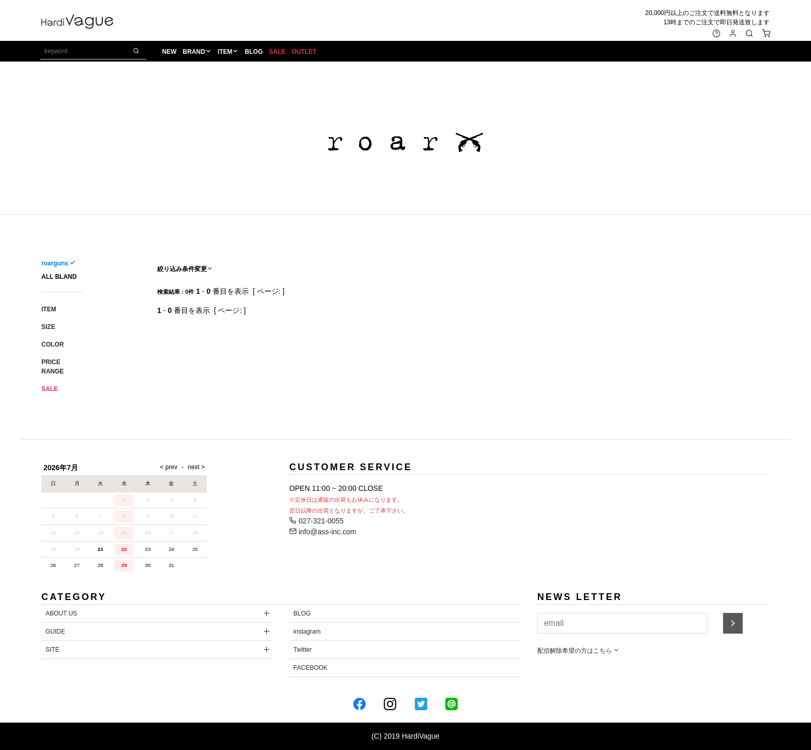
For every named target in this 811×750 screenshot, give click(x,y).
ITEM (225, 52)
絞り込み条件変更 (185, 269)
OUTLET (304, 52)
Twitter (302, 649)
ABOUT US (61, 613)
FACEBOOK (310, 667)
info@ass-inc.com (322, 532)
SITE (52, 649)
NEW (170, 52)
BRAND (195, 52)
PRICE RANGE (52, 366)
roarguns (54, 263)
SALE (277, 52)
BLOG (255, 52)
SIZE (48, 327)
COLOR (52, 344)
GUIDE (55, 631)
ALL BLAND (59, 276)
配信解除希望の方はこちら (578, 650)
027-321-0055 (316, 521)
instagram (307, 631)
